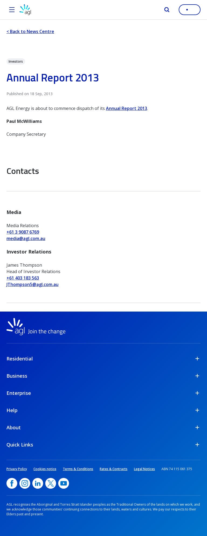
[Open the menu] (11, 9)
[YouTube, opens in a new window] (63, 483)
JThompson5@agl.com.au (32, 284)
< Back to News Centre (30, 31)
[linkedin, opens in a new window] (37, 483)
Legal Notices (144, 469)
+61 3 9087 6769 (22, 232)
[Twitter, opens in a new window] (50, 483)
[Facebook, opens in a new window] (11, 483)
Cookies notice (44, 469)
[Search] (166, 9)
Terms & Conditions (78, 469)
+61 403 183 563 (22, 278)
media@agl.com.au (25, 238)
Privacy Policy (16, 469)
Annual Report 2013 (126, 108)
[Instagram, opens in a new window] (24, 483)
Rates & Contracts (113, 469)
